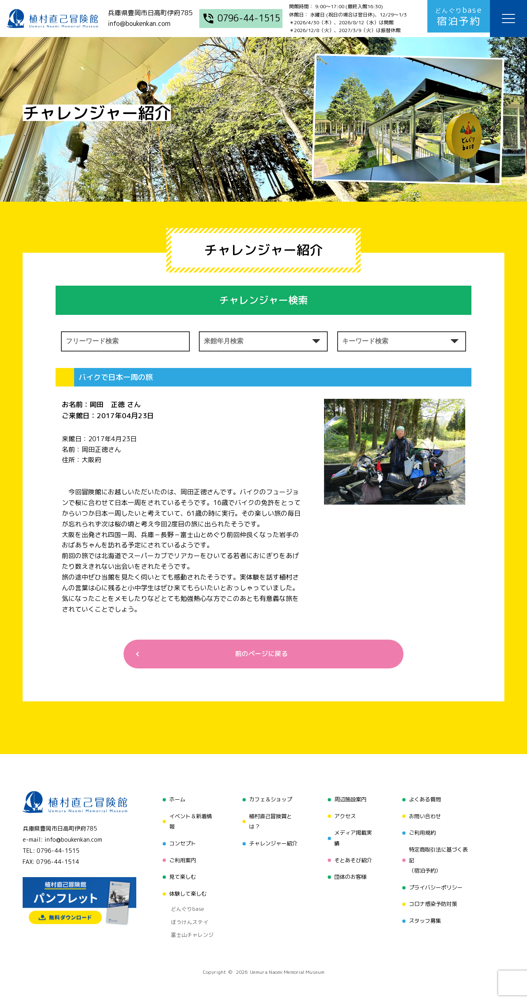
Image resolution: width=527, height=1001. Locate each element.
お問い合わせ (425, 815)
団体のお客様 (349, 874)
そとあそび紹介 (352, 858)
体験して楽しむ (186, 889)
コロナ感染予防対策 (433, 900)
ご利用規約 (422, 832)
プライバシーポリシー (436, 884)
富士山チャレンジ (188, 923)
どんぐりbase (184, 902)
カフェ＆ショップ (269, 800)
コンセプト (180, 842)
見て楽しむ (180, 874)
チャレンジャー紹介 (272, 842)
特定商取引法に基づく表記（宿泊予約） (439, 858)
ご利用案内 (180, 858)
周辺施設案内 (349, 800)
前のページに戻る (260, 654)
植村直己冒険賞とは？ (269, 821)
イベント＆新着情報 (189, 821)
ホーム (174, 800)
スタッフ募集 (425, 916)
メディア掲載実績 (352, 837)
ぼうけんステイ (186, 912)
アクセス (343, 815)
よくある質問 (425, 800)
